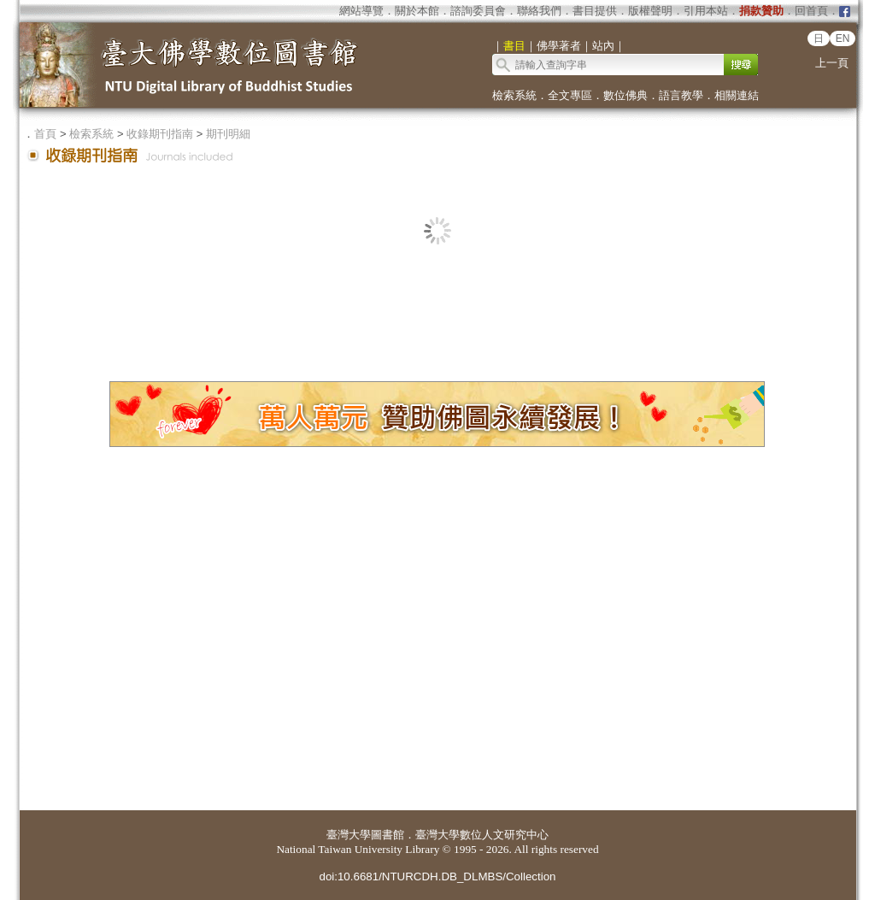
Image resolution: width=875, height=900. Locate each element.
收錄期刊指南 (159, 133)
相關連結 (736, 95)
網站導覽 (361, 10)
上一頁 (832, 62)
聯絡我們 (539, 10)
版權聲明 (650, 10)
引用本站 (706, 10)
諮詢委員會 (478, 10)
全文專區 (570, 95)
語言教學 (681, 95)
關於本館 (417, 10)
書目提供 (595, 10)
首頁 (45, 133)
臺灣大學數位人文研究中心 (482, 834)
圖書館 (387, 834)
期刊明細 (228, 133)
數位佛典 (625, 95)
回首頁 (811, 10)
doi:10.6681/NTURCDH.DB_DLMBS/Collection (437, 876)
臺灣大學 (348, 834)
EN (843, 38)
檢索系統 (514, 95)
